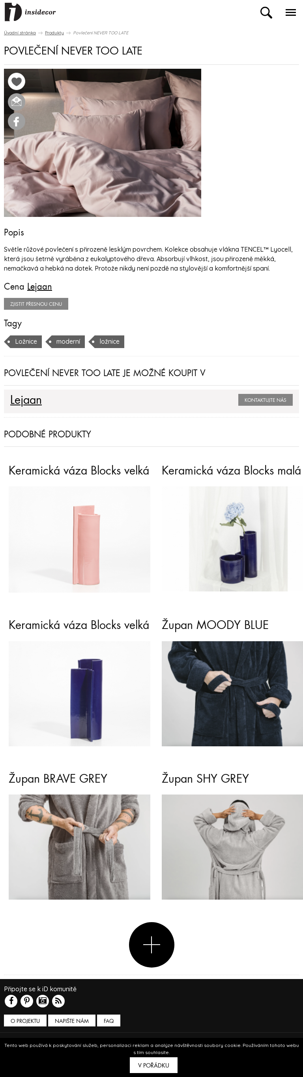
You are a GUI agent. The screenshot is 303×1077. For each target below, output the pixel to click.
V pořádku (153, 1065)
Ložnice (26, 341)
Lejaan (39, 286)
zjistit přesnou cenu (36, 304)
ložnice (109, 341)
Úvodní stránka (20, 33)
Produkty (54, 33)
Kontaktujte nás (265, 400)
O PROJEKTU (25, 1021)
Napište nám (72, 1021)
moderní (68, 341)
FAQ (109, 1021)
